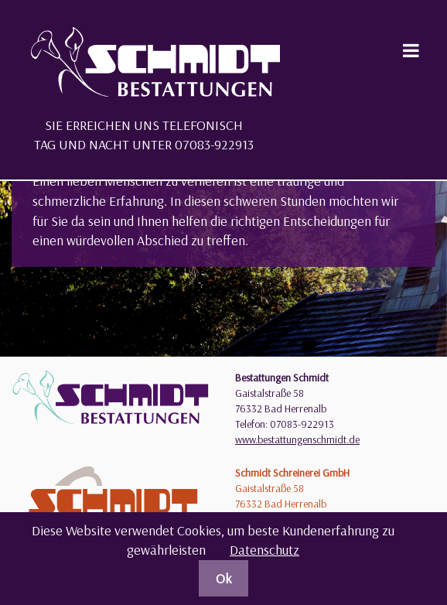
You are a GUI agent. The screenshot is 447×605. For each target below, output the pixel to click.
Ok (224, 578)
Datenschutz (264, 550)
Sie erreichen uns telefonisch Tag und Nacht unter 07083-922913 (144, 135)
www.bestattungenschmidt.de (297, 439)
